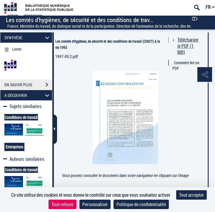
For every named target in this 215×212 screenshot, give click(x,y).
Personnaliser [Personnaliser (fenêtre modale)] (95, 204)
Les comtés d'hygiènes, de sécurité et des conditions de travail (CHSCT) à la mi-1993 (107, 44)
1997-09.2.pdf (66, 56)
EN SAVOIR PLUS (28, 85)
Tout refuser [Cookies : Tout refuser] (62, 204)
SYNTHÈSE (27, 37)
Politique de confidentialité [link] (141, 204)
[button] (204, 74)
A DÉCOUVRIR (27, 95)
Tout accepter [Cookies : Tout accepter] (191, 195)
